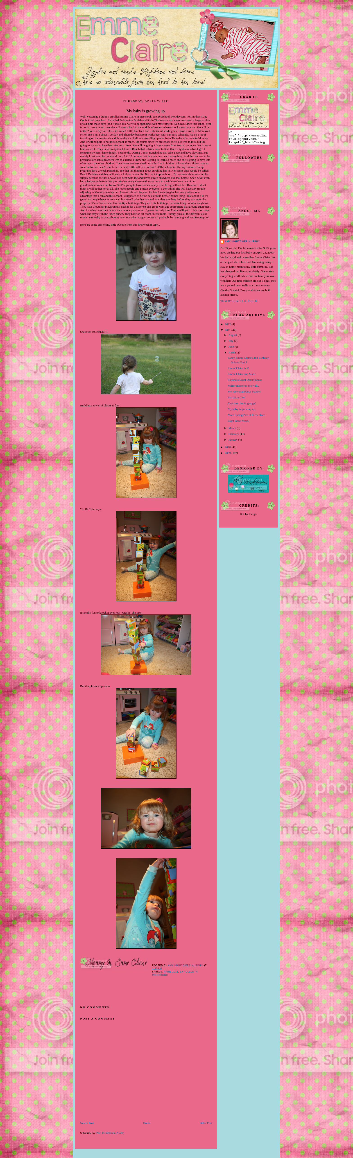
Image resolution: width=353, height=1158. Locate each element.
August (233, 337)
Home (146, 1123)
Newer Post (87, 1123)
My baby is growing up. (242, 411)
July (231, 343)
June (232, 349)
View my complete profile (239, 304)
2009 (228, 455)
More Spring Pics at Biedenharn (246, 417)
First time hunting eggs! (242, 406)
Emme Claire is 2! (238, 370)
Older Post (206, 1123)
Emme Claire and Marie (242, 376)
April (232, 355)
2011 (228, 332)
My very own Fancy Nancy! (244, 394)
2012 (228, 327)
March (233, 430)
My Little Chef (236, 400)
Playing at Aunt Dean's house (245, 382)
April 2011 (171, 971)
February (234, 436)
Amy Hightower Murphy (242, 244)
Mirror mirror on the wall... (244, 388)
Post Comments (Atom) (110, 1133)
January (233, 442)
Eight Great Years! (238, 423)
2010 (228, 449)
